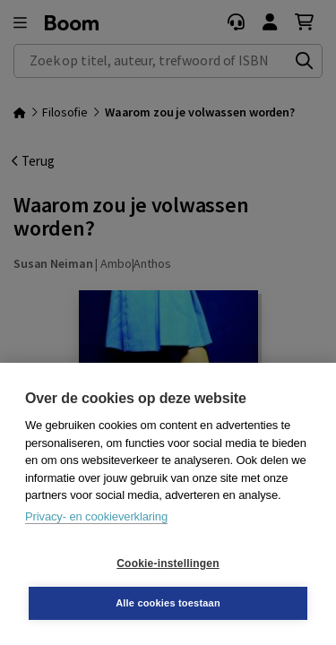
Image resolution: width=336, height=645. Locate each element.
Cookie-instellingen (167, 563)
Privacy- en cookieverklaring (96, 516)
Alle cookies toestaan (168, 603)
